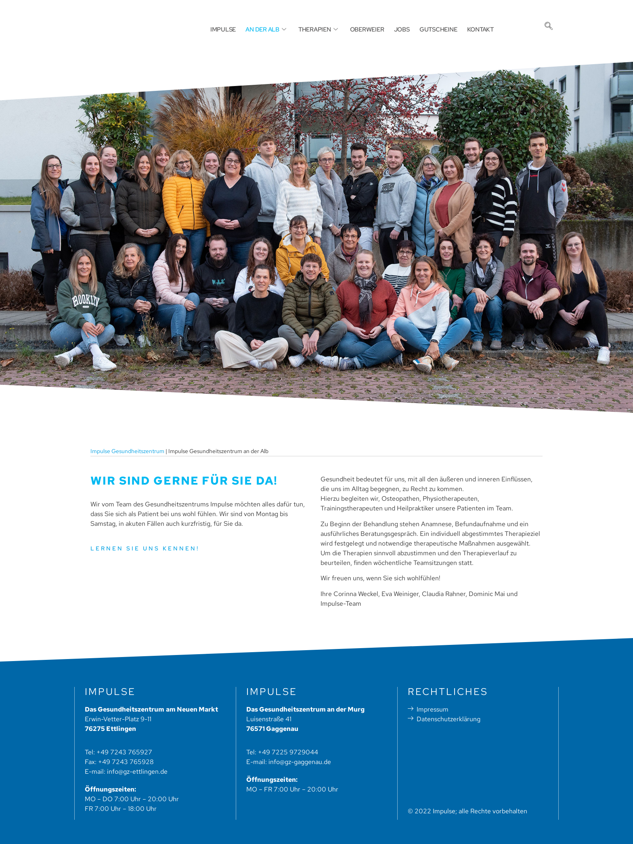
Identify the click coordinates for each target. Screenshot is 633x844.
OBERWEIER (368, 29)
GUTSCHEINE (431, 29)
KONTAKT (469, 29)
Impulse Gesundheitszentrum (127, 451)
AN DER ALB (275, 29)
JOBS (399, 29)
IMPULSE (237, 29)
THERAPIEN (324, 29)
